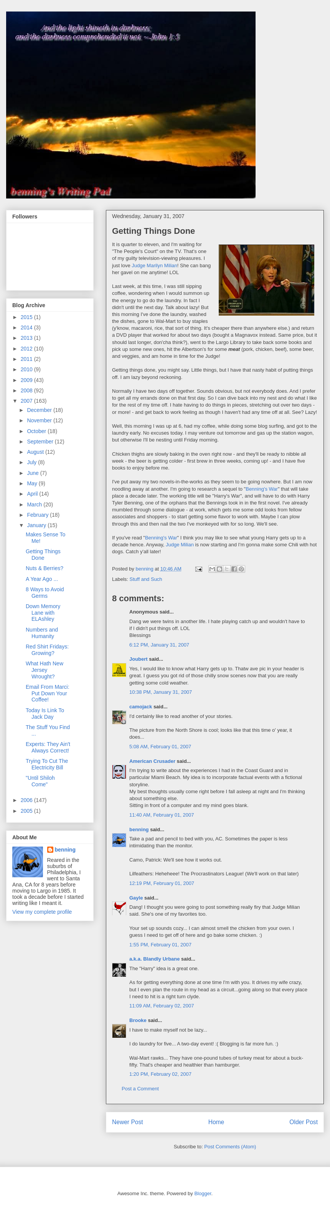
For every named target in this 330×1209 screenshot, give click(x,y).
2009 (27, 380)
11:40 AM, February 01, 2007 (161, 815)
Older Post (303, 1122)
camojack (140, 707)
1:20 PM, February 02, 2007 (160, 1074)
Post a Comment (140, 1089)
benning (139, 829)
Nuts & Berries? (44, 568)
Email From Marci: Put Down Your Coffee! (47, 693)
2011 (27, 359)
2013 (27, 338)
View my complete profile (42, 912)
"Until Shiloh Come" (40, 781)
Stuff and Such (146, 579)
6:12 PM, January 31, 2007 (159, 645)
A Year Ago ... (42, 579)
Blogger (202, 1193)
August (36, 452)
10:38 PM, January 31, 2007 (160, 692)
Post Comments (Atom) (230, 1146)
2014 (27, 327)
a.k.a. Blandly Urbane (154, 959)
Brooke (138, 1020)
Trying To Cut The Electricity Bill (47, 764)
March (35, 504)
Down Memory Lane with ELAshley (43, 612)
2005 (27, 811)
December (40, 410)
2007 (27, 401)
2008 (27, 390)
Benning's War (262, 489)
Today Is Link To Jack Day (45, 713)
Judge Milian (180, 544)
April (33, 494)
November (40, 420)
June (33, 473)
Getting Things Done (43, 554)
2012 (27, 349)
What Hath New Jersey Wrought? (44, 670)
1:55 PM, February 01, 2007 (160, 945)
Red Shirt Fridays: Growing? (47, 649)
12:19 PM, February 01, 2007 (161, 883)
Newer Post (127, 1122)
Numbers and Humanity (42, 633)
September (40, 441)
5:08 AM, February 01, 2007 (160, 746)
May (32, 483)
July (32, 462)
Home (216, 1122)
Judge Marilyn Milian (154, 265)
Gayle (136, 898)
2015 (27, 317)
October (37, 431)
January (37, 525)
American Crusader (152, 761)
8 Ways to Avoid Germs (45, 592)
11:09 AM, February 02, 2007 (161, 1006)
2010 (27, 369)
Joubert (138, 659)
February (38, 515)
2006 (27, 800)
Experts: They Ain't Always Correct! (48, 747)
